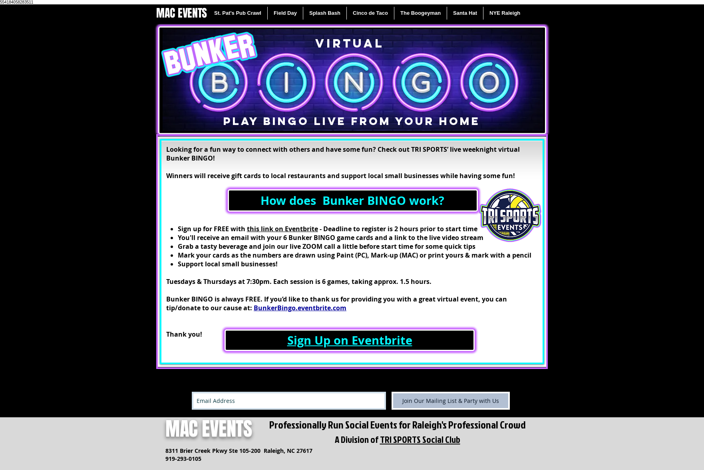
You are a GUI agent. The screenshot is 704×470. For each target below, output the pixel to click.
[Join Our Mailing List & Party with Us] (451, 401)
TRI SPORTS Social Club (420, 439)
